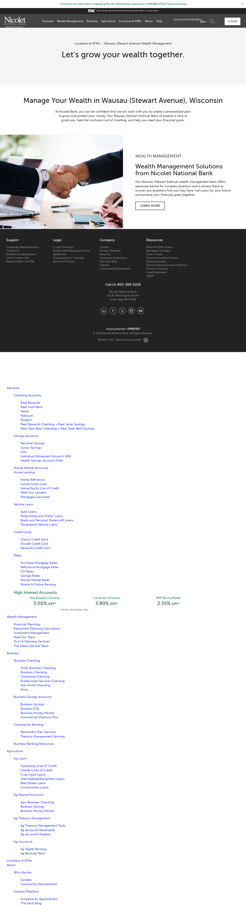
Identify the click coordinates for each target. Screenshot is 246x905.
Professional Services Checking (42, 681)
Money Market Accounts (31, 468)
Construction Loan (33, 484)
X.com (122, 310)
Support (12, 240)
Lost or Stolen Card (17, 257)
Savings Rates (30, 575)
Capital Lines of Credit (36, 770)
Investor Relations (110, 250)
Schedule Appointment (211, 21)
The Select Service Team (31, 646)
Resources (154, 240)
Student (26, 420)
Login (232, 21)
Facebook (113, 310)
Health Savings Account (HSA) (41, 460)
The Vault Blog (108, 261)
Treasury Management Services (42, 736)
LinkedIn (103, 310)
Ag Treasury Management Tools (42, 825)
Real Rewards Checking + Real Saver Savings (52, 424)
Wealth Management (70, 21)
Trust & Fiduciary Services (32, 641)
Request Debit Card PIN (20, 261)
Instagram (131, 310)
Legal (57, 240)
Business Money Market (37, 713)
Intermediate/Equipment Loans (42, 779)
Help (159, 21)
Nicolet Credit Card (34, 543)
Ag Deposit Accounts (28, 795)
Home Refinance (32, 479)
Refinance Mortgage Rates (39, 567)
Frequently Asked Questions (22, 247)
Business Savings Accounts (33, 697)
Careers (104, 247)
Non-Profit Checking (35, 685)
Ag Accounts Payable (35, 834)
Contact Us (12, 250)
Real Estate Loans (33, 783)
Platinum (26, 415)
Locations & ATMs (130, 21)
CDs (23, 452)
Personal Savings (32, 443)
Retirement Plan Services (38, 732)
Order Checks (154, 254)
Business (92, 21)
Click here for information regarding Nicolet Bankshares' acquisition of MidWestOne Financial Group (123, 3)
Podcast (104, 265)
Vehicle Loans (23, 504)
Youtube (140, 310)
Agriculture (108, 21)
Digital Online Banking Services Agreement (71, 252)
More (24, 689)
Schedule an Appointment (21, 254)
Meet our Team (24, 637)
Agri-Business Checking (37, 802)
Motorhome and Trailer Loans (41, 516)
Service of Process (63, 261)
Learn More (150, 205)
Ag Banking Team (32, 853)
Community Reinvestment (115, 268)
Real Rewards (30, 402)
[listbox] (185, 21)
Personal (47, 21)
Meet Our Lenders (33, 492)
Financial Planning (27, 624)
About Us (105, 254)
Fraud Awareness (156, 272)
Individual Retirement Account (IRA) (45, 456)
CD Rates (27, 571)
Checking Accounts (27, 395)
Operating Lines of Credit (38, 766)
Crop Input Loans (32, 774)
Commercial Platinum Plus (39, 717)
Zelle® (150, 275)
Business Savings (32, 704)
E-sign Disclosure (63, 247)
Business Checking (27, 660)
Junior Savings (30, 447)
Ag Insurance (23, 841)
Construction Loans (34, 787)
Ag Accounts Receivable (37, 830)
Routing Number (156, 261)
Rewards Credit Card (35, 548)
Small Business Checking (38, 668)
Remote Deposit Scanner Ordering (166, 265)
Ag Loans (20, 758)
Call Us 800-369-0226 (123, 284)
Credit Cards (23, 532)
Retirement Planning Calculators (37, 628)
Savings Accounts (26, 436)
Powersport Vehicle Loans (39, 524)
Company (107, 240)
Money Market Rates (35, 580)
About (149, 21)
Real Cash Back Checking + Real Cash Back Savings (57, 428)
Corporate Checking (35, 676)
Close (242, 4)
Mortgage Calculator (158, 250)
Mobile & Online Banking (38, 584)
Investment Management (31, 633)
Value (24, 411)
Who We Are (22, 872)
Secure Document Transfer (162, 257)
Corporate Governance (113, 257)
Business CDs (29, 708)
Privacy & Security (157, 268)
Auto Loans (28, 511)
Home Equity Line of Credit (39, 488)
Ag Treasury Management (32, 818)
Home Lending (24, 472)
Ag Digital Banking (33, 849)
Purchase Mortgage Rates (38, 562)
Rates (18, 555)
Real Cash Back (31, 407)
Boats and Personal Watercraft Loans (46, 520)
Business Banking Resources (34, 743)
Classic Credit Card (34, 539)
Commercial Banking (28, 724)
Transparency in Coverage (68, 257)
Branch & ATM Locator (159, 247)
